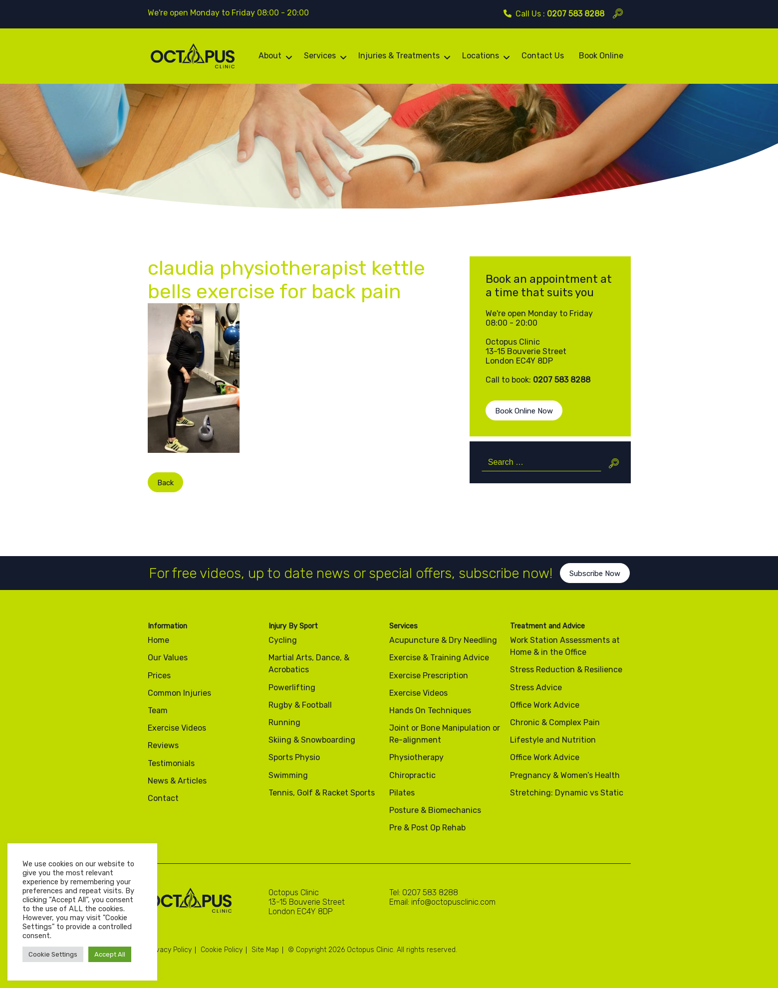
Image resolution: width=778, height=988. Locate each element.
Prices (159, 675)
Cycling (282, 640)
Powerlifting (291, 687)
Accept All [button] (109, 954)
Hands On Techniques (430, 710)
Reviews (163, 745)
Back (156, 482)
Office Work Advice (544, 705)
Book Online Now (524, 410)
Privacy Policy (170, 950)
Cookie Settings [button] (52, 954)
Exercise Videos (177, 728)
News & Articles (177, 781)
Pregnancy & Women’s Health (565, 775)
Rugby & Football (300, 705)
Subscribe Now (594, 583)
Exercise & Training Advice (439, 657)
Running (284, 722)
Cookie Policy (222, 950)
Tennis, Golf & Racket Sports (321, 792)
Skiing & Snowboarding (311, 740)
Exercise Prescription (428, 675)
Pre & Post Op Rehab (427, 827)
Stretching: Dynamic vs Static (566, 792)
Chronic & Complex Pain (555, 722)
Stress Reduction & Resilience (566, 669)
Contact (163, 798)
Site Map (265, 950)
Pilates (402, 792)
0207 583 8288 (575, 13)
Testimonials (171, 763)
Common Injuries (179, 693)
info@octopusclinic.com (453, 902)
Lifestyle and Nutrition (553, 740)
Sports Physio (294, 757)
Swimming (288, 775)
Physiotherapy (416, 757)
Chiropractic (412, 775)
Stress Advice (536, 687)
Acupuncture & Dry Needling (443, 640)
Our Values (168, 657)
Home (158, 640)
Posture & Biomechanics (435, 810)
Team (158, 710)
